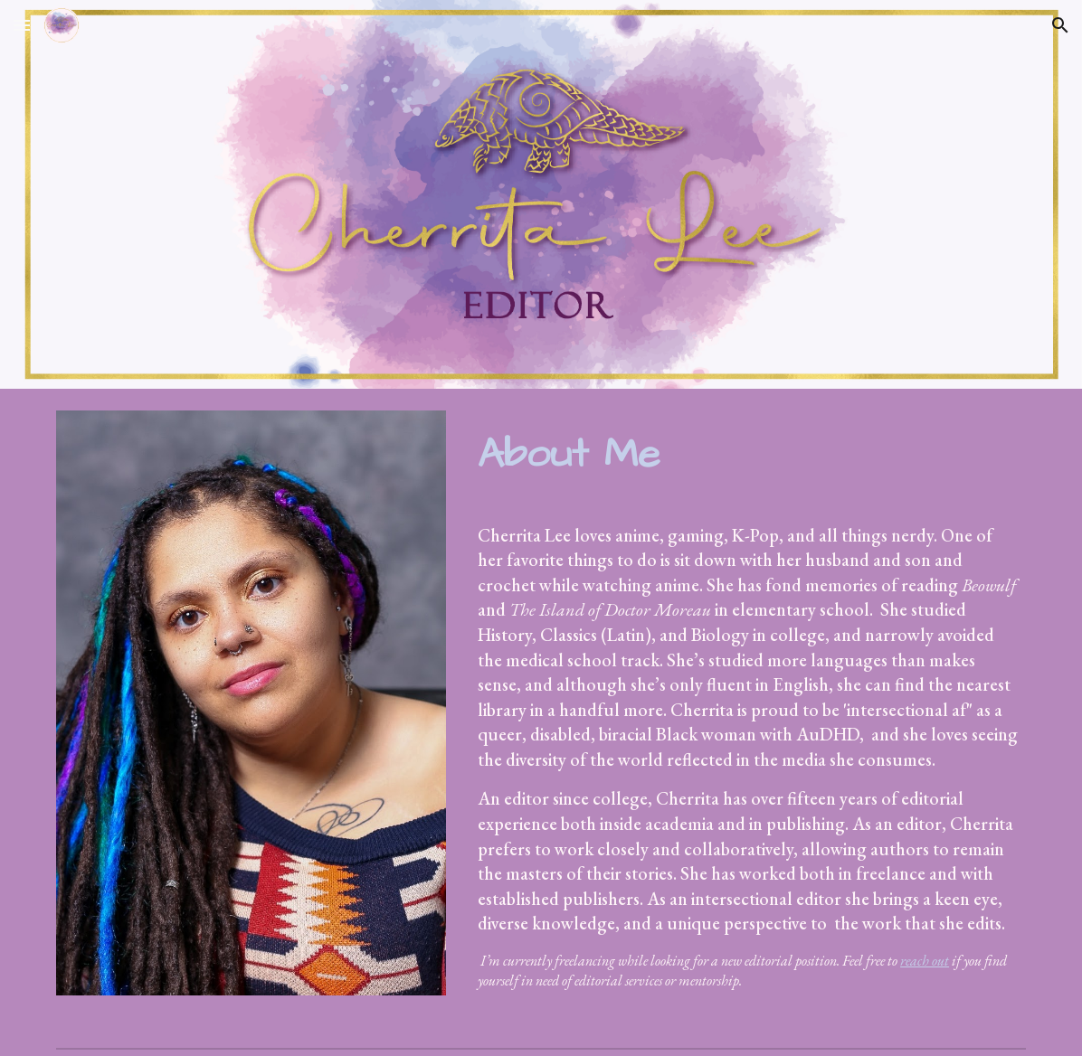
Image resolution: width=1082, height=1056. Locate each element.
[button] (21, 25)
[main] (748, 453)
